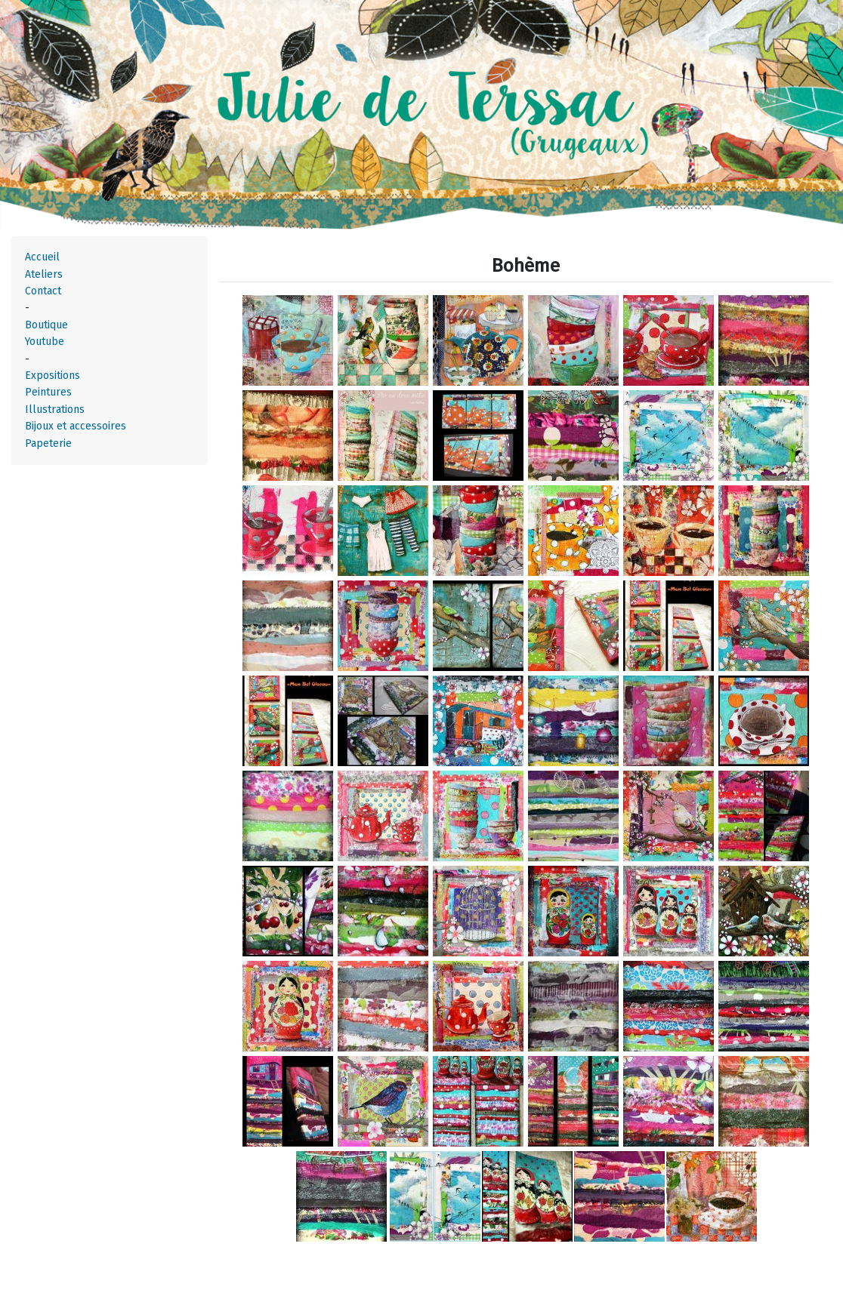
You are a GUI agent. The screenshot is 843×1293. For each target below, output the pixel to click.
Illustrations (55, 409)
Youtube (44, 341)
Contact (43, 291)
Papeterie (48, 443)
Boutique (46, 325)
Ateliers (44, 274)
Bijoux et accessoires (75, 426)
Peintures (48, 392)
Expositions (52, 375)
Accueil (42, 257)
